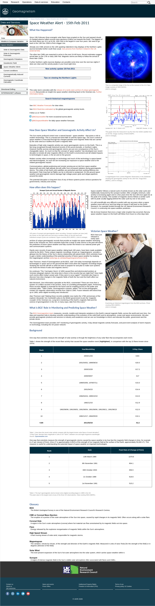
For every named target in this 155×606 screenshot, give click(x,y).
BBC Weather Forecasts (42, 105)
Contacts (66, 2)
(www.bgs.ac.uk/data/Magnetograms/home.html (68, 258)
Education (55, 2)
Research (15, 2)
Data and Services (10, 22)
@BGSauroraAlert (38, 117)
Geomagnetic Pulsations (13, 59)
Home (5, 2)
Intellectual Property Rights (87, 584)
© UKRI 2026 (78, 599)
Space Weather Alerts (37, 19)
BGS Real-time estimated (44, 109)
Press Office (46, 586)
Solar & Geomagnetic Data (14, 50)
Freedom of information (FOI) (88, 586)
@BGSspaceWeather (39, 121)
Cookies (129, 586)
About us (9, 586)
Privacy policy (119, 586)
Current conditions (11, 71)
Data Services (12, 19)
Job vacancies (11, 588)
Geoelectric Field (10, 63)
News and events (48, 584)
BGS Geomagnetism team (43, 313)
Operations (27, 2)
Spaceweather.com (41, 436)
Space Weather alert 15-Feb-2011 (57, 19)
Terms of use (119, 584)
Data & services (41, 2)
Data (3, 38)
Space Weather (23, 19)
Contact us (9, 584)
